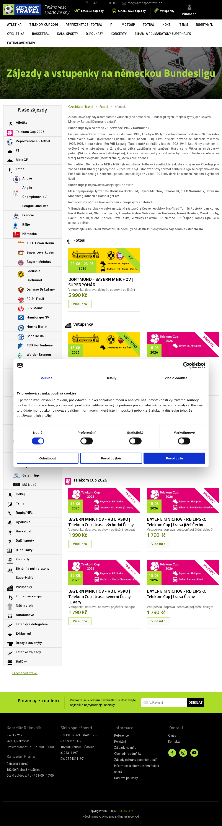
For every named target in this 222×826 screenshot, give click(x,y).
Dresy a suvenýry (29, 643)
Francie (28, 215)
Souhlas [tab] (45, 378)
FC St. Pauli (35, 299)
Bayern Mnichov (39, 262)
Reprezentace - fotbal (84, 24)
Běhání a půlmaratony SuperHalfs (162, 33)
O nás (172, 735)
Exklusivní (23, 633)
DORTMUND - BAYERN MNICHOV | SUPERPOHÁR (100, 282)
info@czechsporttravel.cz (144, 3)
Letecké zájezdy (92, 11)
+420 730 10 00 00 (104, 3)
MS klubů (29, 485)
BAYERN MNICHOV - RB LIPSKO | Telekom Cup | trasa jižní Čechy (178, 522)
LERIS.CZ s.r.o (125, 811)
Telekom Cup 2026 (43, 24)
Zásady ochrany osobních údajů (135, 759)
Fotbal (149, 24)
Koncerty (119, 33)
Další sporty (67, 33)
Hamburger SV (38, 317)
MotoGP (128, 24)
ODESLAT (195, 703)
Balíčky (21, 661)
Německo (29, 234)
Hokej (166, 24)
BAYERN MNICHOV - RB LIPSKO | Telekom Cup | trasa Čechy (178, 594)
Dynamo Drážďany (41, 289)
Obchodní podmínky (127, 753)
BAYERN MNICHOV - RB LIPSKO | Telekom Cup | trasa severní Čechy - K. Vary (100, 596)
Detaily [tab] (111, 378)
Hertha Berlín (37, 327)
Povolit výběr (111, 458)
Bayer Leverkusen (40, 252)
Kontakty (174, 741)
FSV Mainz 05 (37, 308)
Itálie (26, 224)
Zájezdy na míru (125, 747)
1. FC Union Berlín (40, 243)
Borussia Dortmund (34, 275)
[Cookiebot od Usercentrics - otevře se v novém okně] (186, 365)
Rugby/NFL (204, 24)
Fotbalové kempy (21, 42)
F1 (112, 24)
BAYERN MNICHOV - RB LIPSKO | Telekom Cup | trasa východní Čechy (101, 522)
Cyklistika (15, 33)
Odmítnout (47, 458)
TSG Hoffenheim (40, 345)
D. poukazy (94, 33)
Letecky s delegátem (32, 624)
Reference (121, 735)
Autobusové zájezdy (132, 11)
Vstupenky (167, 11)
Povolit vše (174, 458)
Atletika (14, 24)
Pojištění (120, 741)
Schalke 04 (35, 336)
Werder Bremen (39, 355)
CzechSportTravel (80, 106)
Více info (80, 304)
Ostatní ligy (30, 475)
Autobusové (25, 615)
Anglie (27, 178)
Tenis (183, 24)
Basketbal (40, 33)
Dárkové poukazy (126, 778)
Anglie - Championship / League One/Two (35, 197)
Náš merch (24, 606)
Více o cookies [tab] (176, 378)
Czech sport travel (25, 673)
